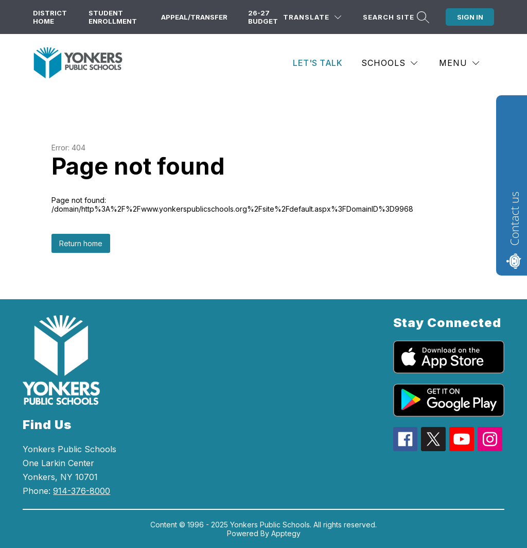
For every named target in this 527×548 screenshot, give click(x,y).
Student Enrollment (113, 17)
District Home (50, 17)
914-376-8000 (81, 491)
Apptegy (286, 533)
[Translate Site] (312, 17)
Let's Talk (317, 63)
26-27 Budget (263, 17)
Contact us (514, 219)
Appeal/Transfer (194, 17)
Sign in (470, 17)
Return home (80, 243)
